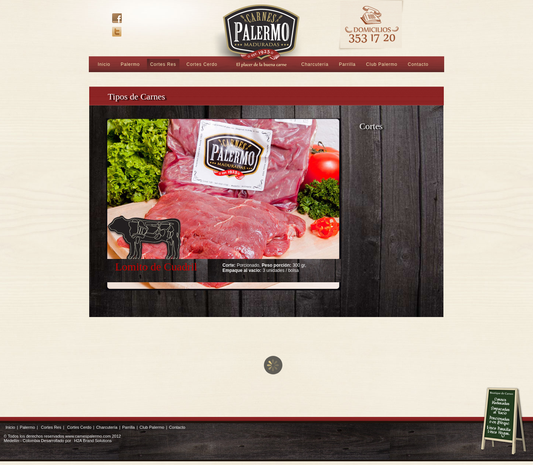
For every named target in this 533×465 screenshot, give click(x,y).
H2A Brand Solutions (93, 440)
